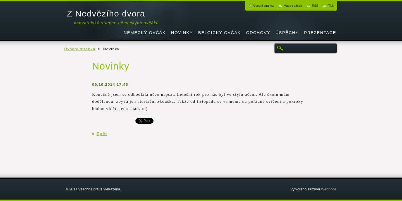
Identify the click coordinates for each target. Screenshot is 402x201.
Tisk (331, 5)
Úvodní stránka (79, 49)
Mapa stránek (293, 5)
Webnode (328, 189)
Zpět (102, 133)
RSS (315, 5)
